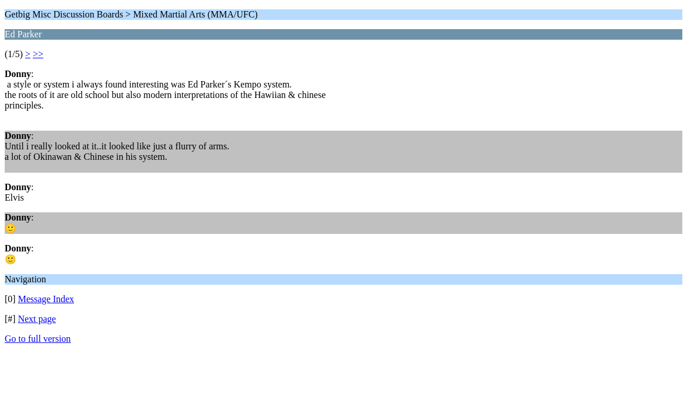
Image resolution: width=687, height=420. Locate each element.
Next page (37, 319)
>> (38, 54)
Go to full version (38, 339)
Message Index (46, 299)
